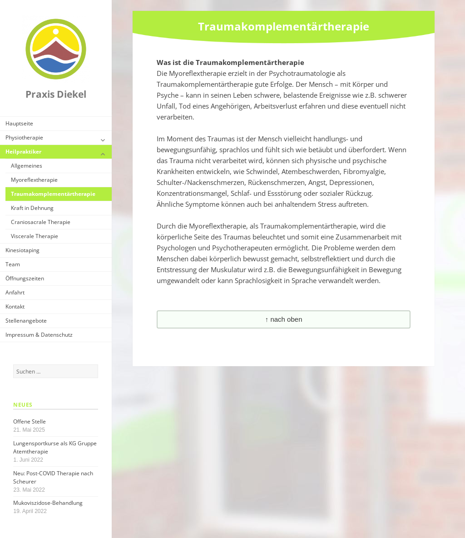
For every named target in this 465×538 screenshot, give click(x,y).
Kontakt (15, 306)
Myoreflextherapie (34, 180)
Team (12, 264)
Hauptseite (19, 123)
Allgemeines (26, 165)
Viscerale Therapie (34, 236)
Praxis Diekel (55, 94)
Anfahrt (15, 292)
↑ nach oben (283, 319)
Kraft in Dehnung (32, 208)
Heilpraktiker (23, 151)
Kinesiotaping (22, 250)
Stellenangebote (26, 320)
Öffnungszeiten (24, 278)
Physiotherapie (24, 137)
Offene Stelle (29, 421)
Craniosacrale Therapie (40, 222)
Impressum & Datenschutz (39, 335)
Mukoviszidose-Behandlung (48, 503)
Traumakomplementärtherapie (53, 194)
